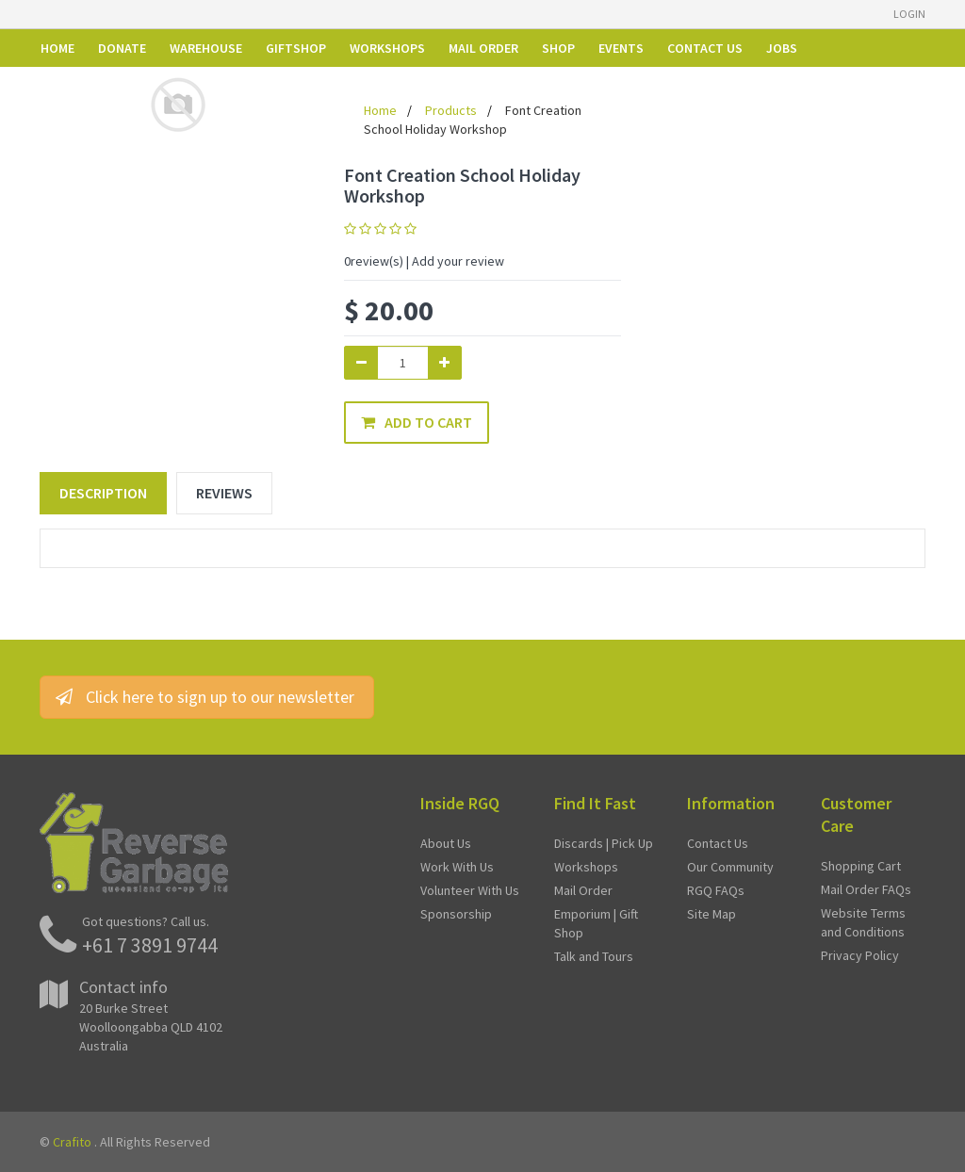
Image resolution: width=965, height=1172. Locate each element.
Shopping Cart (861, 865)
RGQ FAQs (715, 890)
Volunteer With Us (469, 890)
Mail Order (583, 890)
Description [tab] (103, 492)
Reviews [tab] (224, 492)
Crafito (72, 1141)
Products (451, 110)
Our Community (730, 866)
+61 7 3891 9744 (150, 945)
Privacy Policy (860, 955)
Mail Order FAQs (866, 889)
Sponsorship (456, 913)
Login (909, 14)
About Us (445, 843)
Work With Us (457, 866)
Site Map (711, 913)
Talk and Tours (593, 956)
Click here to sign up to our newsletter (207, 697)
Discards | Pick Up (603, 843)
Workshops (586, 866)
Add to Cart (416, 422)
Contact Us (717, 843)
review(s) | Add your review (424, 260)
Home (380, 110)
